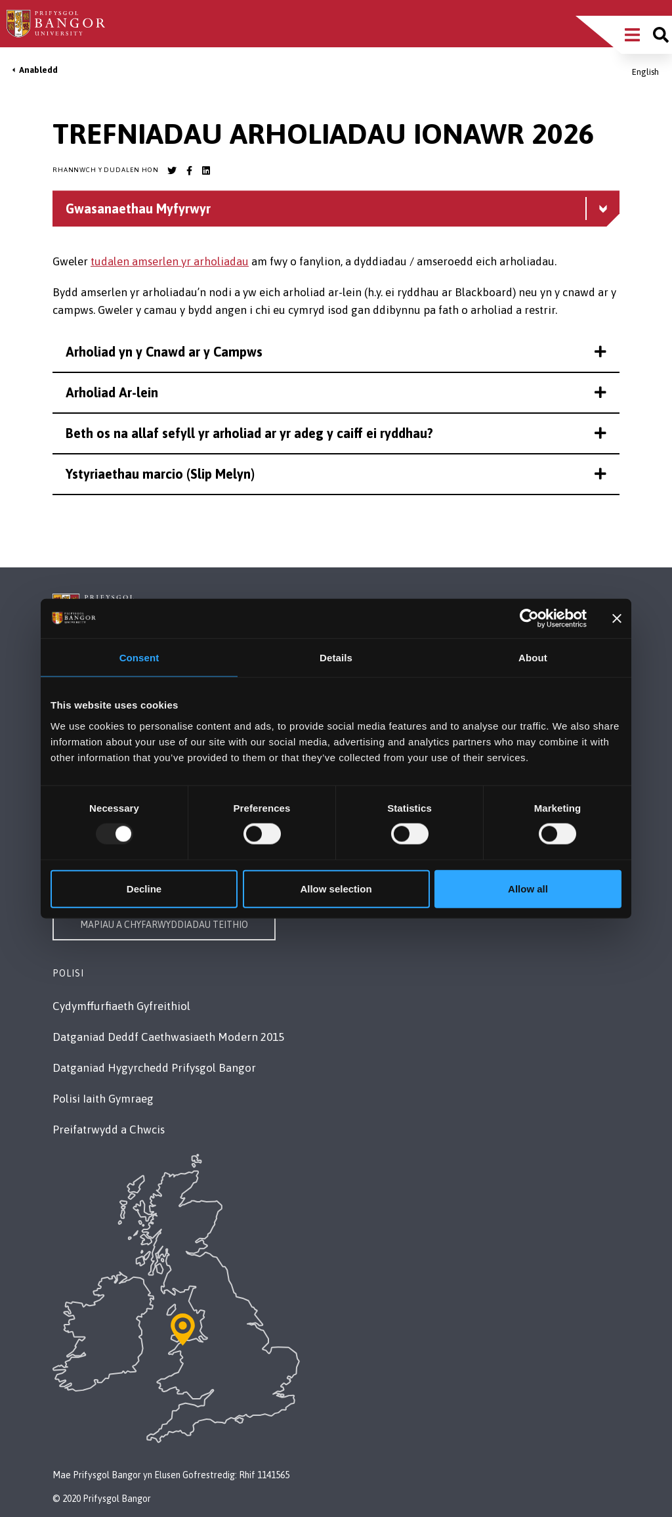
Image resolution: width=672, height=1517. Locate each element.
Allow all (528, 888)
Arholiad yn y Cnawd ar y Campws (336, 351)
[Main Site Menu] (632, 35)
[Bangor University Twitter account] (172, 171)
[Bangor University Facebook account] (189, 171)
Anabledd (38, 70)
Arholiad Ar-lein (336, 392)
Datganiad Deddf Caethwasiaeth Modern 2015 (168, 1037)
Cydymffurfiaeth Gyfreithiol (121, 1006)
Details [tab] (336, 657)
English (645, 72)
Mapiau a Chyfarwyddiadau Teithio (164, 924)
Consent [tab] (139, 657)
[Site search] (661, 35)
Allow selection (335, 888)
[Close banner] (616, 618)
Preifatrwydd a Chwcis (108, 1129)
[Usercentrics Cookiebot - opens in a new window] (529, 618)
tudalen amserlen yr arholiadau (170, 261)
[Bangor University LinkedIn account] (206, 171)
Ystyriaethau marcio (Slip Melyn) (336, 473)
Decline (144, 888)
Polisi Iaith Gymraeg (103, 1098)
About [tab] (532, 657)
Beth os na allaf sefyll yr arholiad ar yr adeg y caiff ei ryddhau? (336, 433)
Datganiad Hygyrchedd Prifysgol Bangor (154, 1067)
